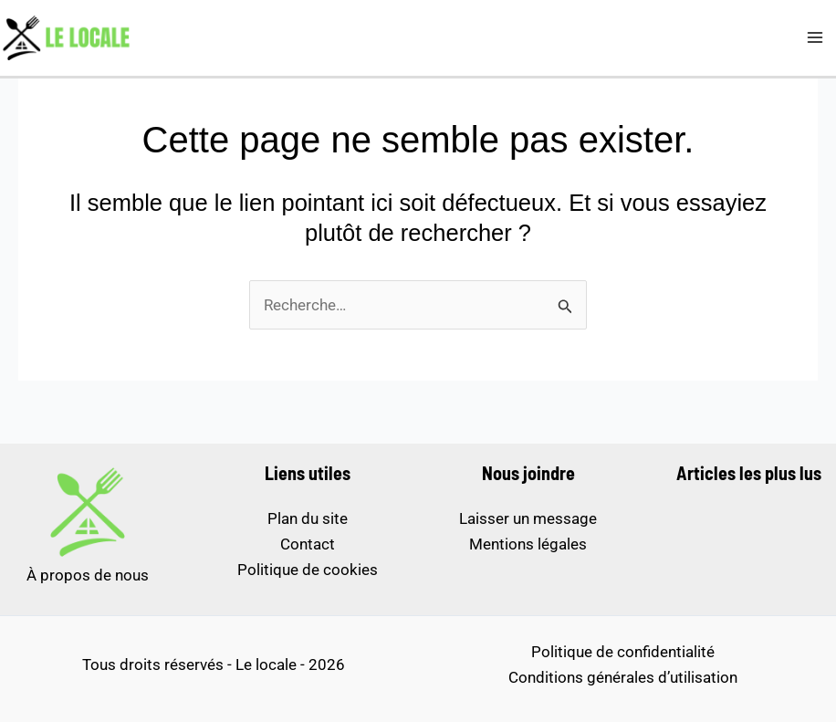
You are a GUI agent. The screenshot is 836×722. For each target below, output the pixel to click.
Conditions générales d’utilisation (622, 677)
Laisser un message (528, 518)
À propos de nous (87, 575)
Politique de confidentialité (623, 652)
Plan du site (307, 518)
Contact (307, 544)
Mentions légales (528, 544)
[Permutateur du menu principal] (816, 38)
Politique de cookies (307, 569)
